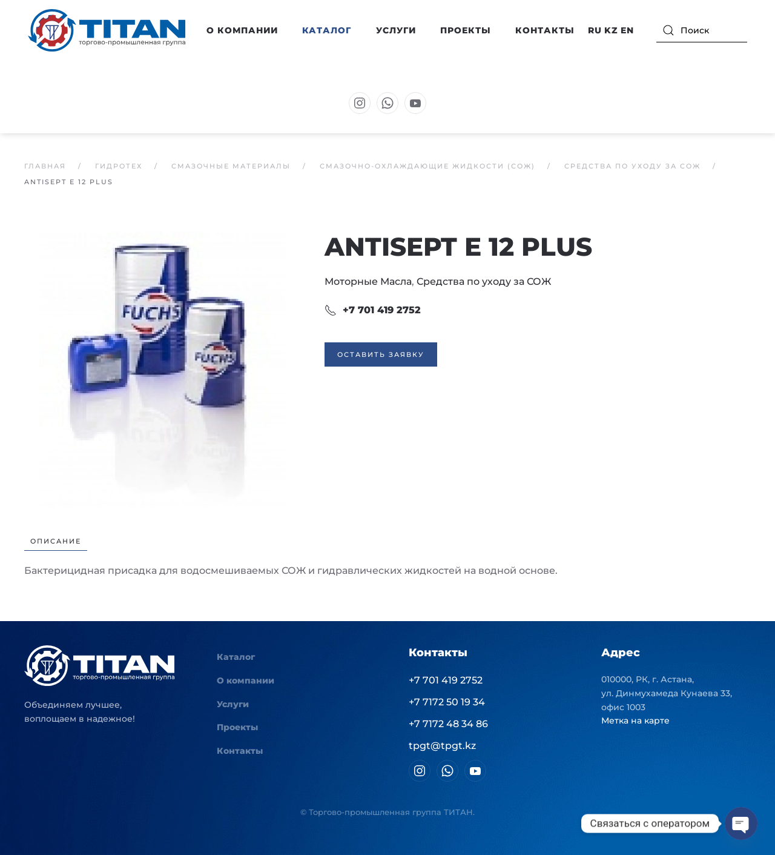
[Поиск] (701, 30)
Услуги (396, 30)
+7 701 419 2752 (373, 310)
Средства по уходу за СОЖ (484, 281)
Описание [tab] (55, 541)
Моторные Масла (368, 281)
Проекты (465, 30)
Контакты (545, 30)
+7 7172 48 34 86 (448, 724)
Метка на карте (635, 720)
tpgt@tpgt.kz (442, 745)
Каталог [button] (326, 30)
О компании (245, 680)
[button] (162, 368)
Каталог (236, 656)
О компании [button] (242, 30)
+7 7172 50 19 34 (447, 702)
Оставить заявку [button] (380, 354)
